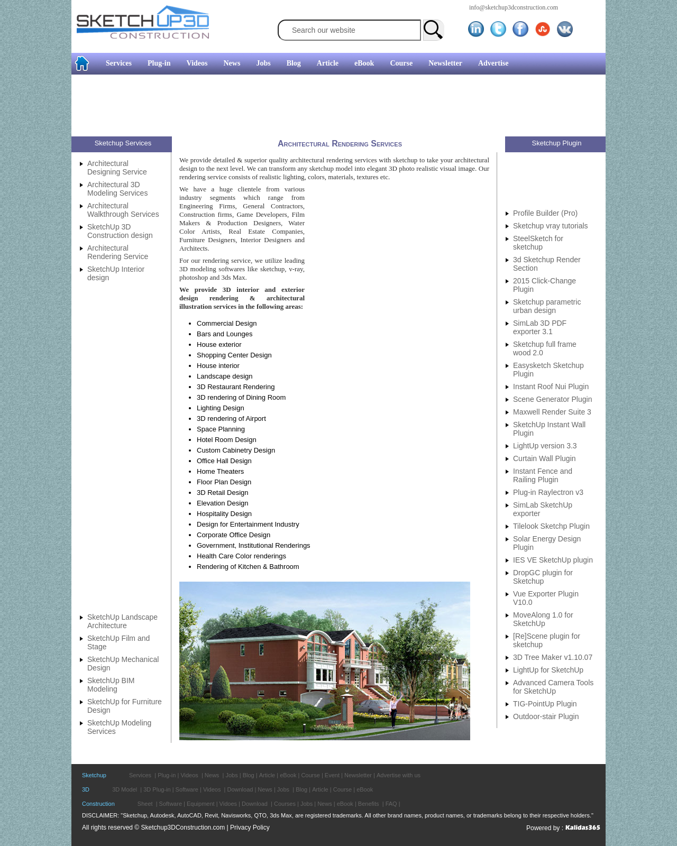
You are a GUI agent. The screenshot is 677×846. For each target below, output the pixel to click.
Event (332, 775)
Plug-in (159, 63)
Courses (285, 804)
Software (187, 789)
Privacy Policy (250, 827)
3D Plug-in (156, 789)
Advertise (493, 63)
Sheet (145, 804)
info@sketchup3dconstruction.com (513, 7)
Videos (197, 63)
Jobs (263, 63)
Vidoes (228, 804)
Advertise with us (398, 775)
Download (240, 789)
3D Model (124, 789)
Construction (98, 804)
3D (85, 789)
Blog (294, 63)
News (232, 63)
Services (119, 63)
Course (401, 63)
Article (327, 63)
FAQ (391, 804)
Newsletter (445, 63)
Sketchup (94, 775)
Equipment (201, 804)
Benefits (368, 804)
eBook (364, 63)
